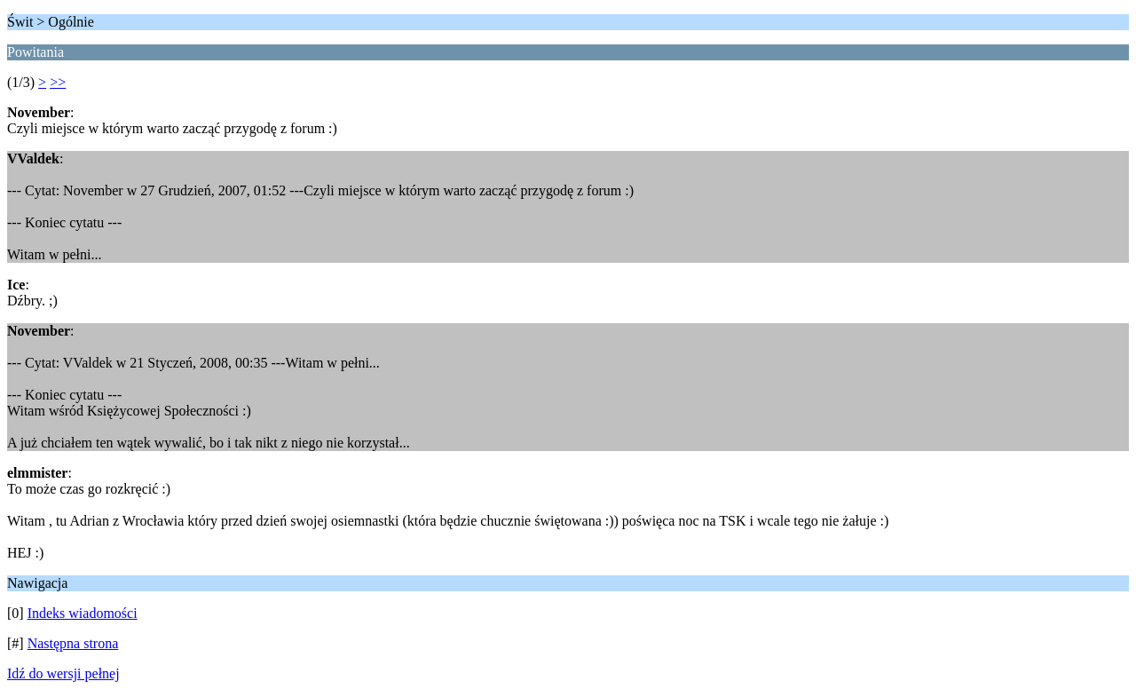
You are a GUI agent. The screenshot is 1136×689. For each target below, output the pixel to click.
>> (58, 82)
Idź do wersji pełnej (63, 673)
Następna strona (73, 643)
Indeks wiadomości (83, 613)
